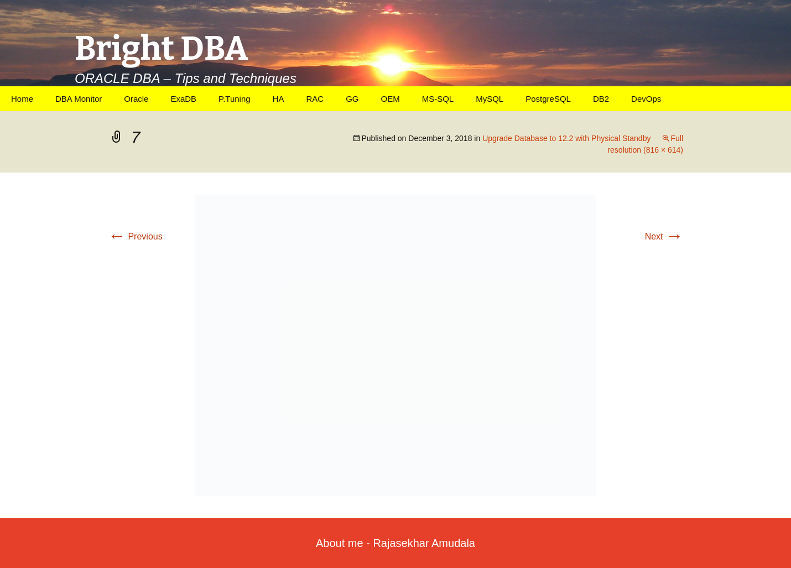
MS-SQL (438, 98)
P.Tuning (234, 98)
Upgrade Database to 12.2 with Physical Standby (566, 138)
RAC (315, 98)
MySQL (489, 98)
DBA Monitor (78, 98)
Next (664, 236)
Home (22, 98)
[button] (395, 345)
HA (278, 98)
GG (352, 98)
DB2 (601, 98)
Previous (135, 236)
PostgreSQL (548, 98)
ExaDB (183, 98)
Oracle (136, 98)
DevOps (646, 98)
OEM (390, 98)
